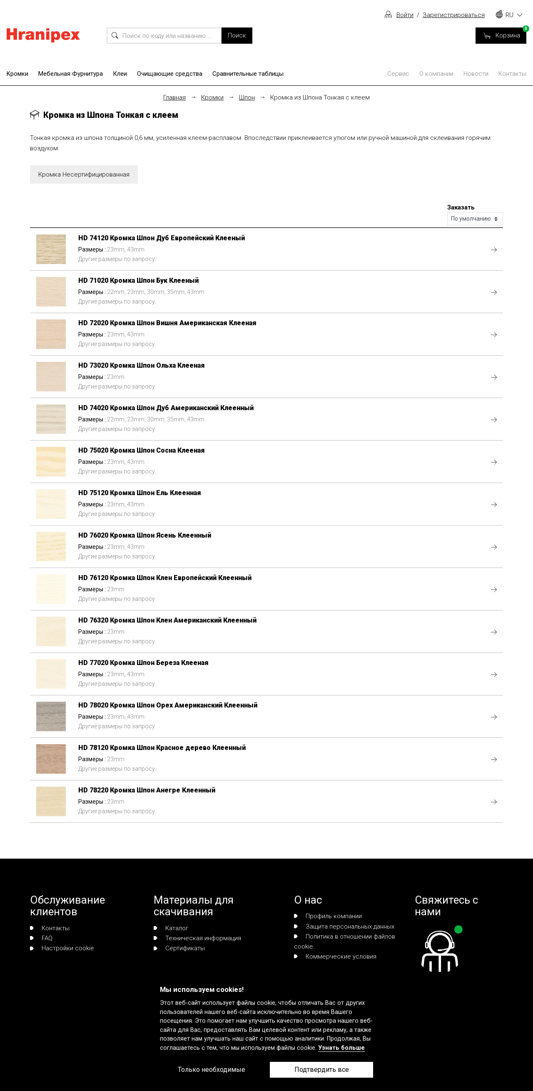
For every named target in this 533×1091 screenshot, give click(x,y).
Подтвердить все (321, 1070)
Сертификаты (179, 948)
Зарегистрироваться (454, 15)
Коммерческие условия (335, 956)
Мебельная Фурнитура (70, 73)
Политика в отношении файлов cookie (344, 941)
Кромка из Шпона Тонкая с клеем (320, 97)
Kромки (17, 73)
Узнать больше (341, 1047)
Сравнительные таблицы (248, 73)
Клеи (120, 73)
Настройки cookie (62, 948)
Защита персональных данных (344, 926)
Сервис (398, 73)
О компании (436, 73)
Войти (404, 15)
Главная (174, 97)
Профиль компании (328, 916)
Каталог (171, 928)
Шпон (247, 97)
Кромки (212, 97)
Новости (475, 73)
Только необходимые (211, 1070)
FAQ (41, 938)
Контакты (512, 73)
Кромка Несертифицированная (84, 174)
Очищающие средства (169, 73)
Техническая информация (197, 938)
